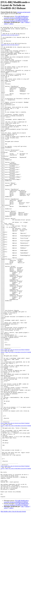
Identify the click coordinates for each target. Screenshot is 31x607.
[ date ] (22, 22)
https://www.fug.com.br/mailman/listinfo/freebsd (16, 417)
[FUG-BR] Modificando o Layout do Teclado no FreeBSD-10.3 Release (16, 17)
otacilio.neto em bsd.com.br (10, 36)
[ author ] (11, 23)
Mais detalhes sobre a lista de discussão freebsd (13, 605)
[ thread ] (27, 22)
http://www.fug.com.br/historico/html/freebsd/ (15, 414)
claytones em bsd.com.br (23, 12)
